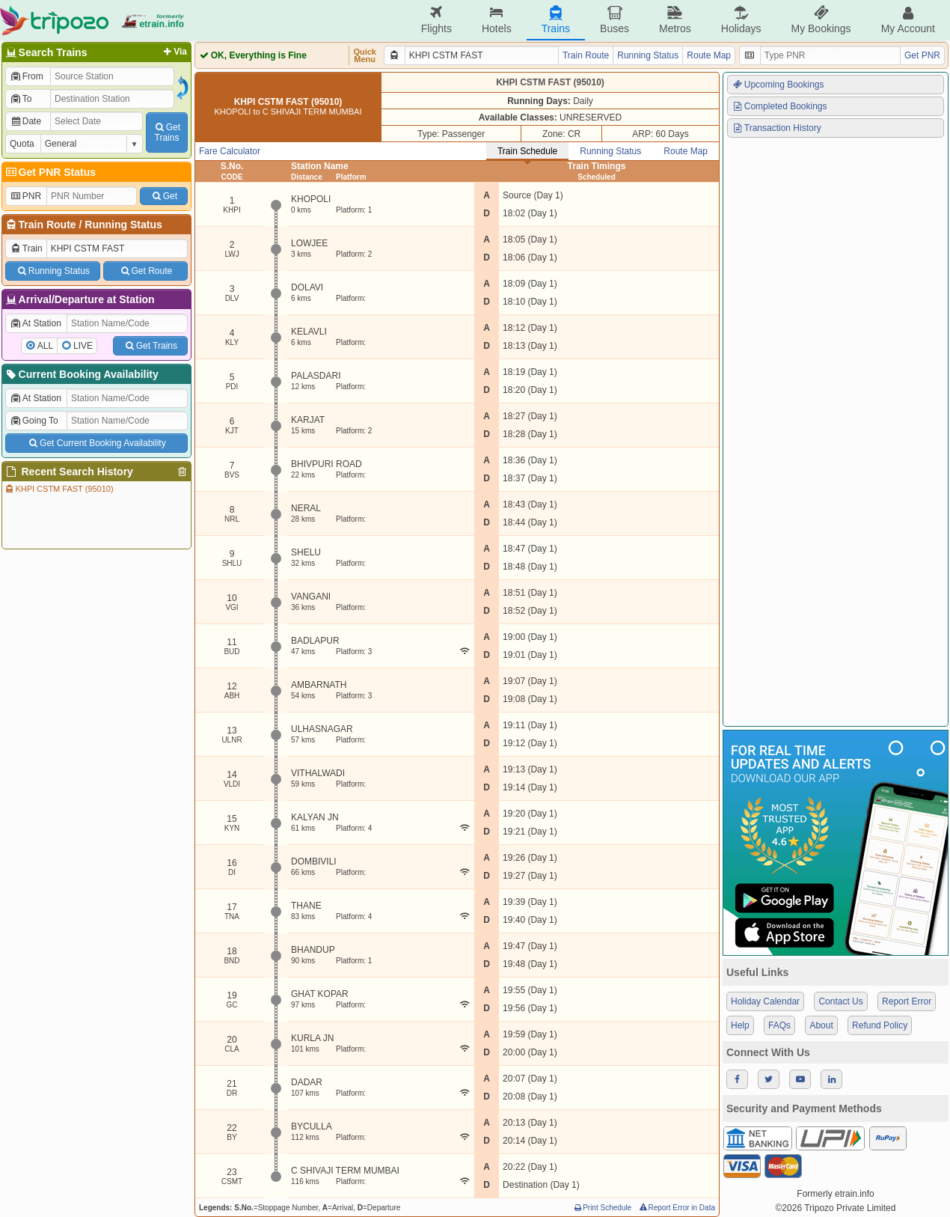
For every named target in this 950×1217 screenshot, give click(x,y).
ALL (45, 346)
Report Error (906, 1001)
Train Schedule (527, 151)
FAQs (779, 1025)
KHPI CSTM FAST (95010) (59, 488)
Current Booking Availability (81, 374)
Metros (675, 19)
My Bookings (821, 19)
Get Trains (150, 346)
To (20, 99)
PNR (25, 196)
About (821, 1025)
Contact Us (840, 1001)
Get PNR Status (50, 172)
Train (26, 248)
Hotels (497, 19)
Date (25, 121)
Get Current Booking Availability (96, 443)
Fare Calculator (229, 151)
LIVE (83, 346)
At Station (35, 323)
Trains (556, 19)
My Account (908, 19)
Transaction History (776, 128)
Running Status (123, 225)
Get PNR (922, 55)
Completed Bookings (779, 106)
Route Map (709, 55)
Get (163, 196)
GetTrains (166, 132)
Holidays (741, 19)
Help (740, 1025)
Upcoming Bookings (778, 84)
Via (174, 51)
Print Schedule (601, 1208)
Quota (22, 143)
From (26, 76)
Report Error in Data (676, 1208)
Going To (34, 420)
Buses (614, 19)
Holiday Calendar (765, 1001)
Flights (436, 19)
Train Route (47, 225)
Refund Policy (879, 1025)
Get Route (145, 271)
